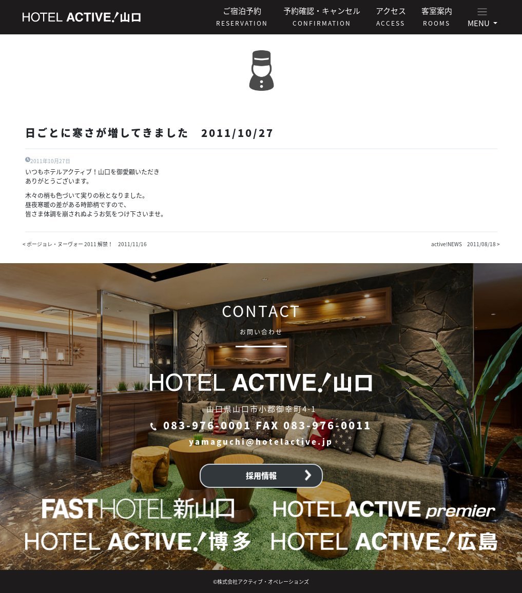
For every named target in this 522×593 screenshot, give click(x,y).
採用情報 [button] (279, 475)
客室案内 (436, 16)
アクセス (391, 16)
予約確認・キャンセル (321, 16)
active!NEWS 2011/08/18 (463, 244)
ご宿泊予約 (242, 16)
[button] (482, 17)
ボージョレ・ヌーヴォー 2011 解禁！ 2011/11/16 (87, 244)
